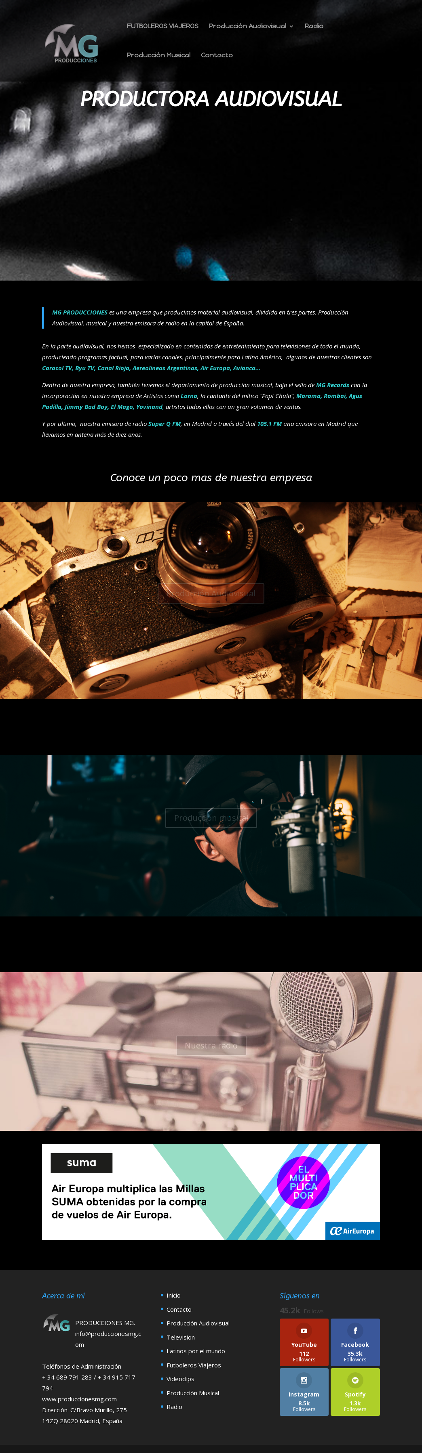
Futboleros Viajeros (194, 1365)
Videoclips (180, 1379)
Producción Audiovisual (247, 26)
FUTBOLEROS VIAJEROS (162, 26)
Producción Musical (158, 55)
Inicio (174, 1295)
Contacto (217, 55)
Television (181, 1337)
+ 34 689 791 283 (68, 1377)
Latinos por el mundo (196, 1351)
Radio (314, 26)
